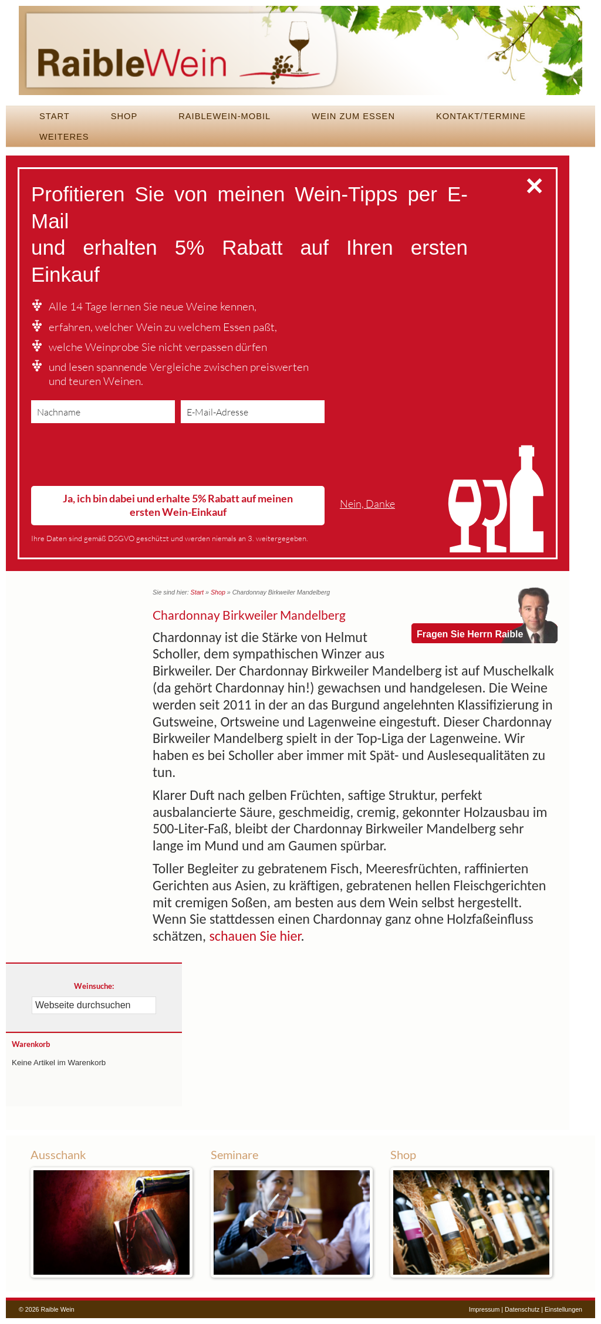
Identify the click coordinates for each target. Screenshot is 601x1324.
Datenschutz (522, 1309)
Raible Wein (300, 56)
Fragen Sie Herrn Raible (470, 634)
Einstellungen (563, 1309)
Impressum (484, 1309)
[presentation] (120, 457)
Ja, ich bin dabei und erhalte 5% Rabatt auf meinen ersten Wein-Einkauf (178, 505)
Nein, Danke (367, 504)
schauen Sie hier (254, 935)
